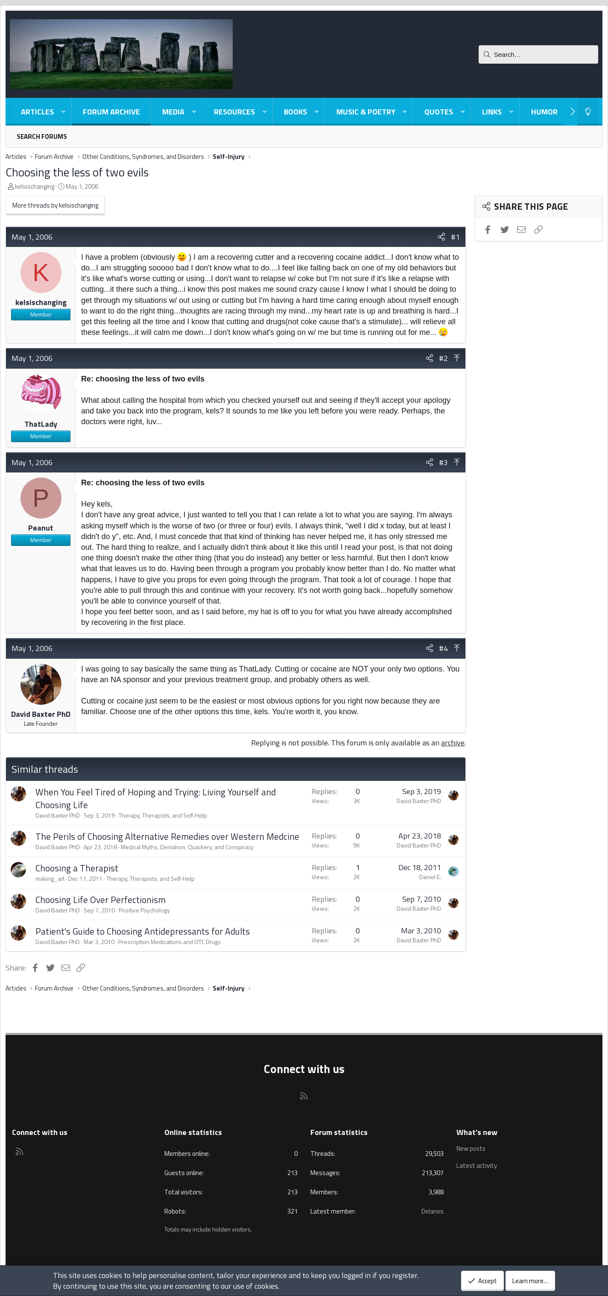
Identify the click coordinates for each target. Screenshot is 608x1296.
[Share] (441, 236)
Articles (37, 111)
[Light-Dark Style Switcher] (588, 112)
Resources (234, 111)
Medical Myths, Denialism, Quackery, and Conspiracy (187, 846)
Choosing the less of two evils (77, 172)
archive (453, 742)
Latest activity (476, 1165)
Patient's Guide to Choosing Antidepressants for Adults (142, 931)
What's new (476, 1132)
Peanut (40, 528)
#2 (443, 358)
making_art (49, 878)
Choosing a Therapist (76, 868)
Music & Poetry (365, 111)
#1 (455, 237)
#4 (443, 648)
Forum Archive (111, 111)
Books (295, 111)
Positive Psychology (144, 910)
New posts (471, 1148)
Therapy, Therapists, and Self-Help (163, 815)
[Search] (538, 54)
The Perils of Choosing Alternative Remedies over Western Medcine (167, 836)
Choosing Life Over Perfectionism (100, 899)
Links (492, 111)
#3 (443, 462)
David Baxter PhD (40, 714)
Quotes (438, 111)
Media (173, 111)
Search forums (42, 136)
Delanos (432, 1211)
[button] (63, 112)
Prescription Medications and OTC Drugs (169, 941)
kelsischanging (34, 186)
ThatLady (40, 424)
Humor (544, 111)
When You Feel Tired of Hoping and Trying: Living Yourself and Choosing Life (155, 798)
